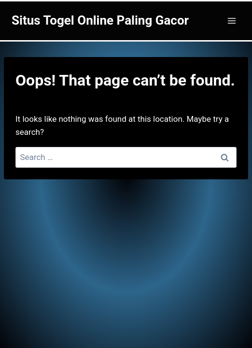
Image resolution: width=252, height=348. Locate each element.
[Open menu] (231, 20)
